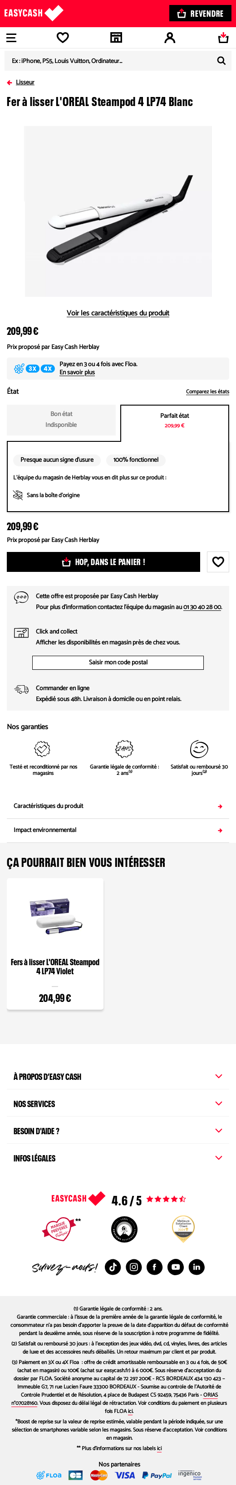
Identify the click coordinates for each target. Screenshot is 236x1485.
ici (130, 1411)
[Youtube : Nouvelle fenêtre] (175, 1267)
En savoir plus (77, 373)
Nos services (118, 1102)
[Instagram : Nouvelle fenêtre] (134, 1267)
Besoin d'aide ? (118, 1130)
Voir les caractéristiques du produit (118, 314)
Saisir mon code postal (118, 663)
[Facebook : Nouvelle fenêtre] (155, 1267)
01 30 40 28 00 (202, 607)
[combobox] (118, 61)
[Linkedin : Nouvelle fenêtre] (196, 1267)
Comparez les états (207, 392)
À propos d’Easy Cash (118, 1075)
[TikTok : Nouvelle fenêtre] (113, 1267)
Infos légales (118, 1157)
